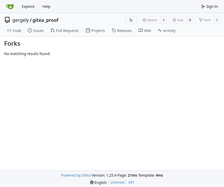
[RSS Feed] (131, 20)
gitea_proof (45, 20)
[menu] (98, 182)
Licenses (117, 182)
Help (46, 6)
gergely (20, 20)
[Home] (10, 6)
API (131, 182)
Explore (28, 6)
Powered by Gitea (76, 175)
